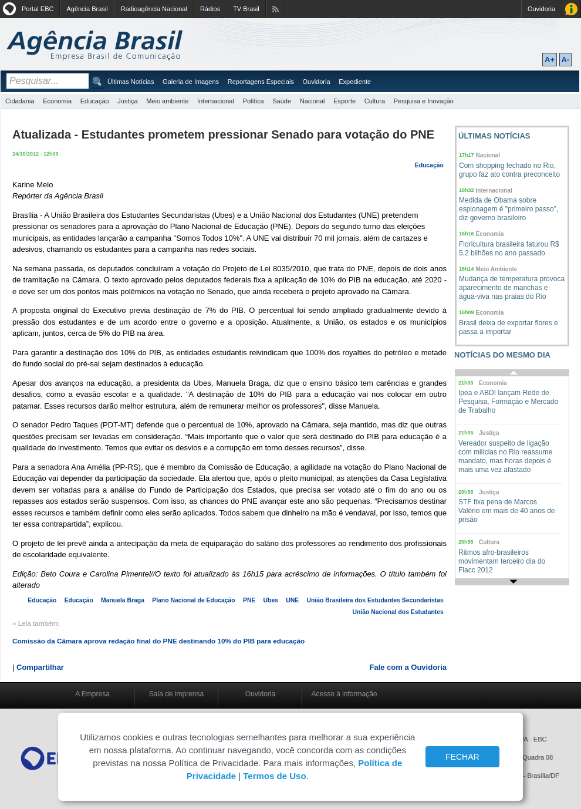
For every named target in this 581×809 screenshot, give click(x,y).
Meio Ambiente (497, 269)
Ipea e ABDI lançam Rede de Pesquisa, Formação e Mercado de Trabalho (508, 401)
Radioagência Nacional (154, 8)
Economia (57, 101)
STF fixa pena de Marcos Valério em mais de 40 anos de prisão (506, 511)
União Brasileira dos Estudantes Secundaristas (375, 600)
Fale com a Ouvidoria (408, 667)
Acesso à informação (344, 694)
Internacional (215, 101)
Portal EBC (37, 8)
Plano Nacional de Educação (193, 600)
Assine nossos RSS (275, 9)
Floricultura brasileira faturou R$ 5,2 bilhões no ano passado (509, 248)
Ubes (271, 600)
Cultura (374, 101)
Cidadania (20, 101)
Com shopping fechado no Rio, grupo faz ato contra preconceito (509, 169)
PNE (249, 600)
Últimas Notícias (130, 81)
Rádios (210, 8)
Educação (94, 101)
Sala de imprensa (176, 694)
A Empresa (92, 694)
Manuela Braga (122, 600)
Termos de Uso (274, 776)
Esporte (344, 101)
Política (253, 101)
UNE (292, 600)
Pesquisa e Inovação (424, 101)
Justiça (127, 101)
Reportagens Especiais (261, 81)
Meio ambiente (167, 101)
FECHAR (462, 756)
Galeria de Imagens (191, 81)
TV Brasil (246, 8)
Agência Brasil (86, 8)
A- (566, 59)
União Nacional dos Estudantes (398, 612)
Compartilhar (40, 667)
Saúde (281, 101)
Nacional (312, 101)
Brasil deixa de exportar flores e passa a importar (508, 327)
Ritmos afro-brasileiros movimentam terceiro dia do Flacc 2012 (501, 561)
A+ (550, 59)
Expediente (355, 81)
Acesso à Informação (571, 9)
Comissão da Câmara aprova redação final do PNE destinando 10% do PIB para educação (158, 641)
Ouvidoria (541, 8)
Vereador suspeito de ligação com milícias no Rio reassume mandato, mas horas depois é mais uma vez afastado (505, 456)
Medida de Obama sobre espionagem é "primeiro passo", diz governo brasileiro (508, 209)
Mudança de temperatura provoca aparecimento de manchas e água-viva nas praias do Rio (512, 288)
